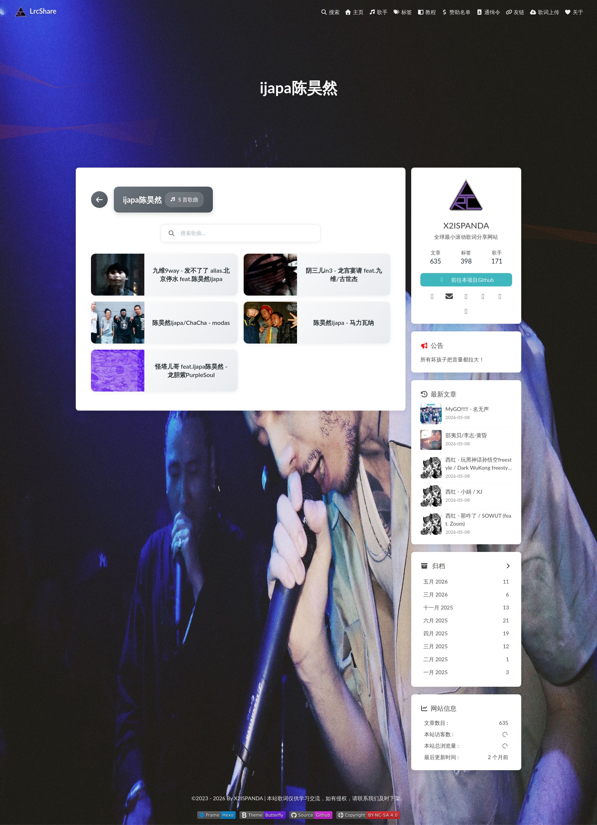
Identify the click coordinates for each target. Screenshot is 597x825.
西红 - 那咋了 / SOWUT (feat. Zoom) (478, 519)
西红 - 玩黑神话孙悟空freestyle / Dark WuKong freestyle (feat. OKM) (478, 464)
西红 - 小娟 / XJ (463, 491)
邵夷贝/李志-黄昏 (466, 435)
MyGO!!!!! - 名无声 (467, 409)
